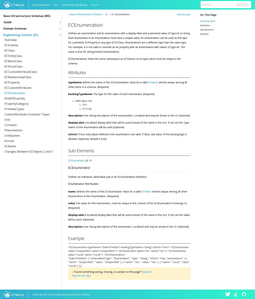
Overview (10, 40)
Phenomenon (13, 130)
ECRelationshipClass (17, 77)
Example (204, 33)
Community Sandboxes (74, 5)
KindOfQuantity (14, 98)
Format (9, 141)
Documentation (41, 5)
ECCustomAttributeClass (20, 72)
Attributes (205, 25)
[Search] (226, 4)
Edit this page (183, 14)
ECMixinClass (13, 61)
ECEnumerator (76, 159)
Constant (10, 125)
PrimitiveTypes (14, 109)
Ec (106, 14)
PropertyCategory (16, 104)
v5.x (93, 5)
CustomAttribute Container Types (27, 114)
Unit (7, 120)
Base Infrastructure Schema (86, 14)
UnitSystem (12, 136)
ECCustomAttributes (18, 88)
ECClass (9, 50)
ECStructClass (13, 66)
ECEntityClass (13, 56)
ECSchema (11, 45)
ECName (10, 146)
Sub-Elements (207, 29)
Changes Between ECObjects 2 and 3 (28, 151)
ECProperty (12, 82)
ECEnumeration (14, 93)
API (56, 5)
